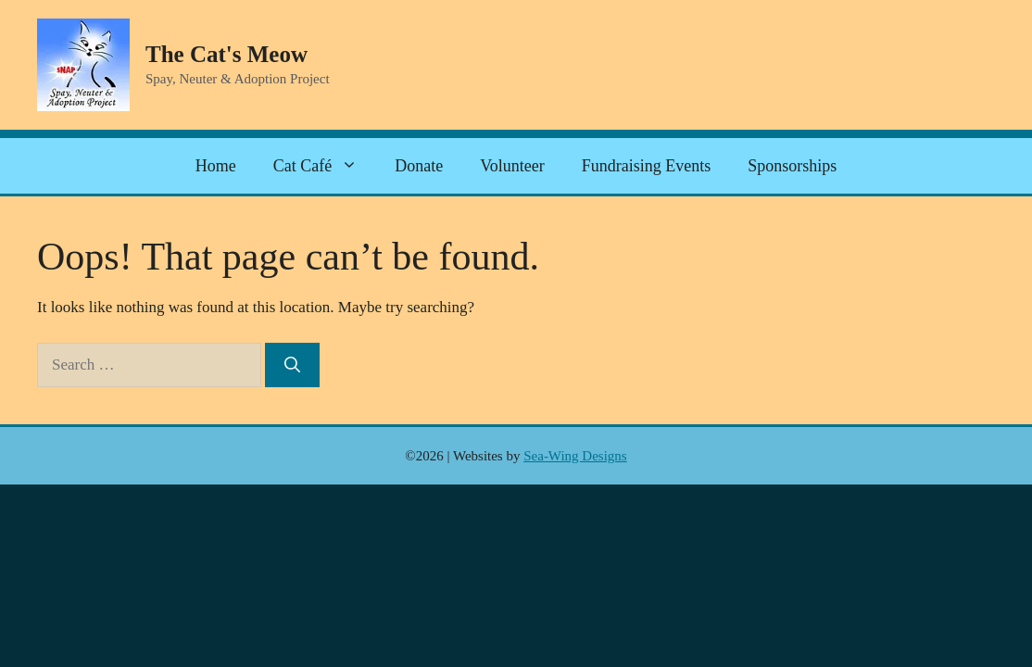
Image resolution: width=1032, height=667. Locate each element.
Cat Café (324, 166)
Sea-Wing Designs (574, 455)
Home (215, 166)
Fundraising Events (646, 166)
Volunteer (512, 166)
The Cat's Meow (226, 54)
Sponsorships (792, 166)
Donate (419, 166)
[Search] (292, 365)
